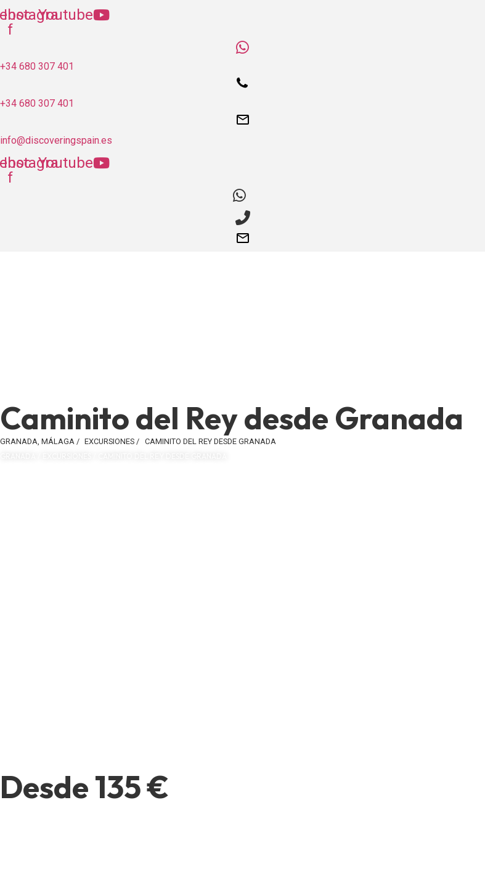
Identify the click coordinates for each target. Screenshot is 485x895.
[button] (242, 389)
